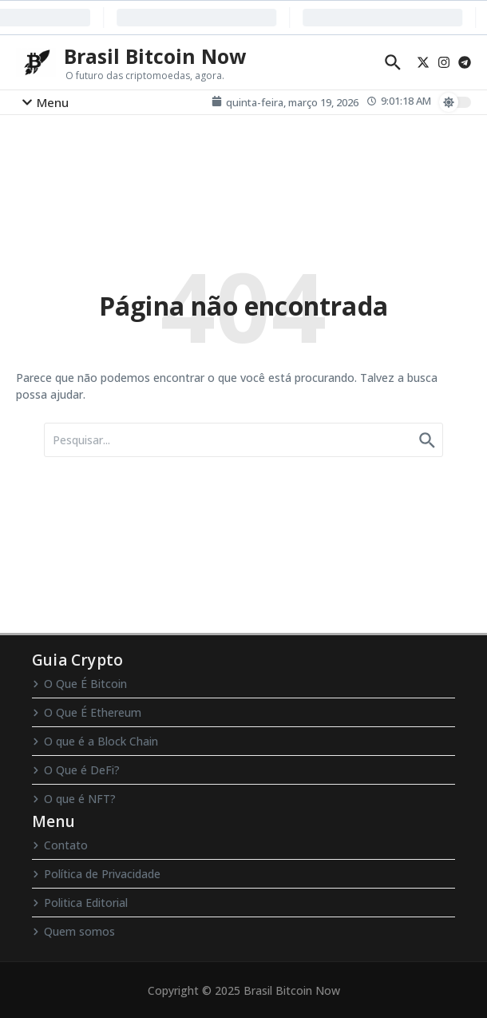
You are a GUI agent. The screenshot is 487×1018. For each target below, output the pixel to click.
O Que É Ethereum (86, 712)
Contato (60, 845)
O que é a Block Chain (95, 741)
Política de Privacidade (96, 873)
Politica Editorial (80, 902)
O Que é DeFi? (76, 769)
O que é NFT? (74, 798)
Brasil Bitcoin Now (155, 56)
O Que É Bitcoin (79, 683)
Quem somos (73, 931)
